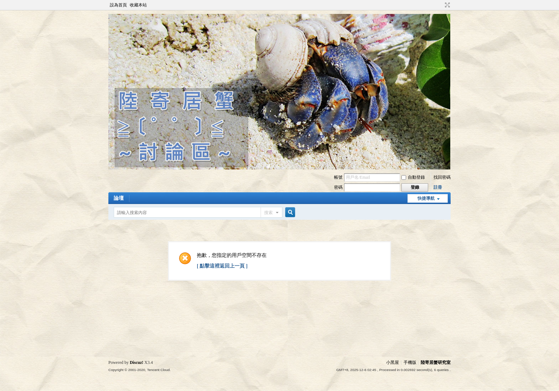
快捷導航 (426, 198)
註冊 (438, 187)
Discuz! (136, 362)
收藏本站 (138, 4)
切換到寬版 (446, 5)
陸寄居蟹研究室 (436, 362)
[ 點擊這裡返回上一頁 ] (222, 266)
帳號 (338, 177)
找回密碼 (442, 177)
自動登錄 (413, 177)
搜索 (268, 212)
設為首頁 (118, 4)
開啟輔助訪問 (440, 5)
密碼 (338, 187)
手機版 (410, 362)
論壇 (119, 198)
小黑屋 (392, 362)
